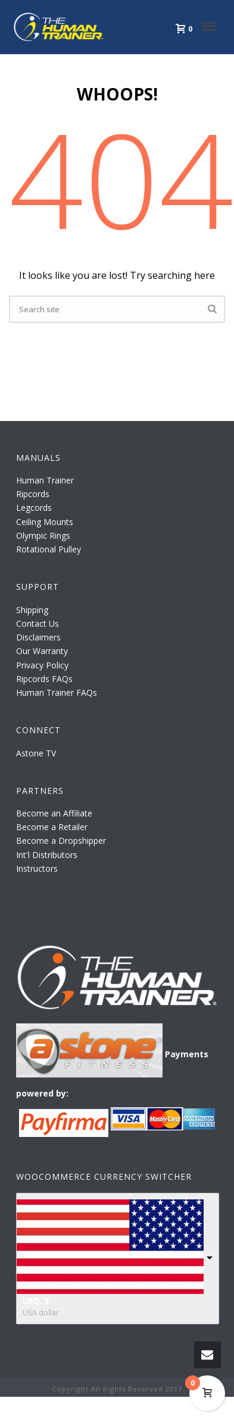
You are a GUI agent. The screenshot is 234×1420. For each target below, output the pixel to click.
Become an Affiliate (54, 813)
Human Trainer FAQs (56, 692)
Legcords (34, 507)
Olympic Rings (43, 535)
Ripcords (32, 493)
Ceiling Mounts (44, 521)
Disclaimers (38, 637)
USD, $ (36, 1300)
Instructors (37, 868)
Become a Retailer (52, 826)
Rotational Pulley (48, 549)
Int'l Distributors (46, 854)
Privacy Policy (42, 665)
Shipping (32, 609)
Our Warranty (42, 650)
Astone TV (36, 753)
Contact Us (37, 623)
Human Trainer (45, 480)
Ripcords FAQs (44, 678)
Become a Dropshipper (61, 840)
